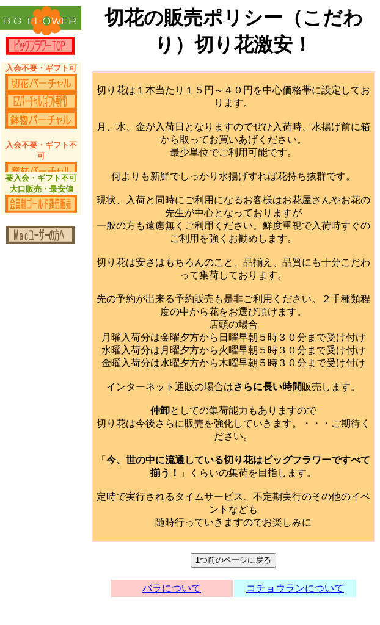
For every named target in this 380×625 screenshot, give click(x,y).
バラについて (171, 588)
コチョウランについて (295, 588)
